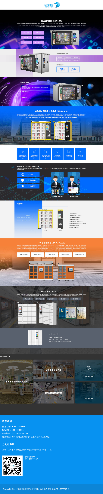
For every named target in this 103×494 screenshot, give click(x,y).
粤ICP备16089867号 (60, 489)
